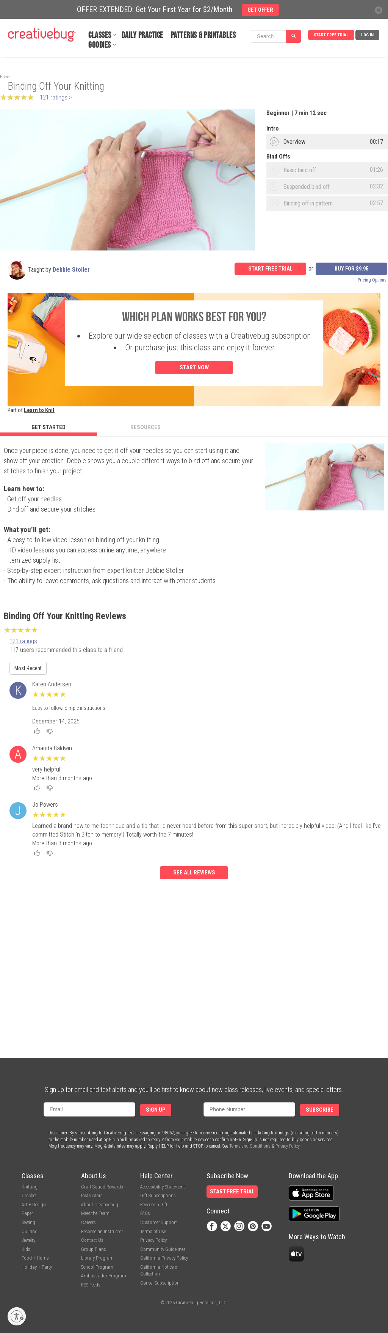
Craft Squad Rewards (102, 1187)
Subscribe (319, 1110)
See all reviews (194, 872)
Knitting (30, 1187)
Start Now (194, 367)
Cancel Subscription (160, 1283)
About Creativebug (99, 1204)
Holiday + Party (37, 1267)
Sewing (28, 1222)
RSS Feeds (90, 1285)
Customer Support (158, 1222)
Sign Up (156, 1110)
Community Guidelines (163, 1249)
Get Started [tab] (48, 427)
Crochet (29, 1195)
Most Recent (28, 668)
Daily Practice (142, 35)
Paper (27, 1213)
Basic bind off (299, 170)
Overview (294, 141)
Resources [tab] (145, 427)
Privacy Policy (287, 1146)
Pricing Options (372, 280)
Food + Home (35, 1258)
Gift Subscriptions (158, 1195)
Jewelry (28, 1240)
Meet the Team (95, 1213)
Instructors (92, 1195)
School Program (97, 1267)
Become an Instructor (102, 1231)
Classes (99, 35)
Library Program (97, 1258)
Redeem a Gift (153, 1204)
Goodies (99, 45)
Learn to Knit (39, 410)
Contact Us (92, 1240)
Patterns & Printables (203, 35)
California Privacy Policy (164, 1258)
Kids (26, 1249)
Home (4, 77)
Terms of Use (153, 1231)
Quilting (30, 1231)
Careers (88, 1222)
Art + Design (34, 1204)
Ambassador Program (103, 1276)
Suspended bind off (306, 186)
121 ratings (23, 641)
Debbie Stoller (71, 269)
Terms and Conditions (250, 1146)
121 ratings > (56, 97)
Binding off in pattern (308, 203)
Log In (367, 35)
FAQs (145, 1213)
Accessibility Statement (162, 1187)
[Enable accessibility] (17, 1316)
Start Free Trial (331, 35)
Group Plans (93, 1249)
